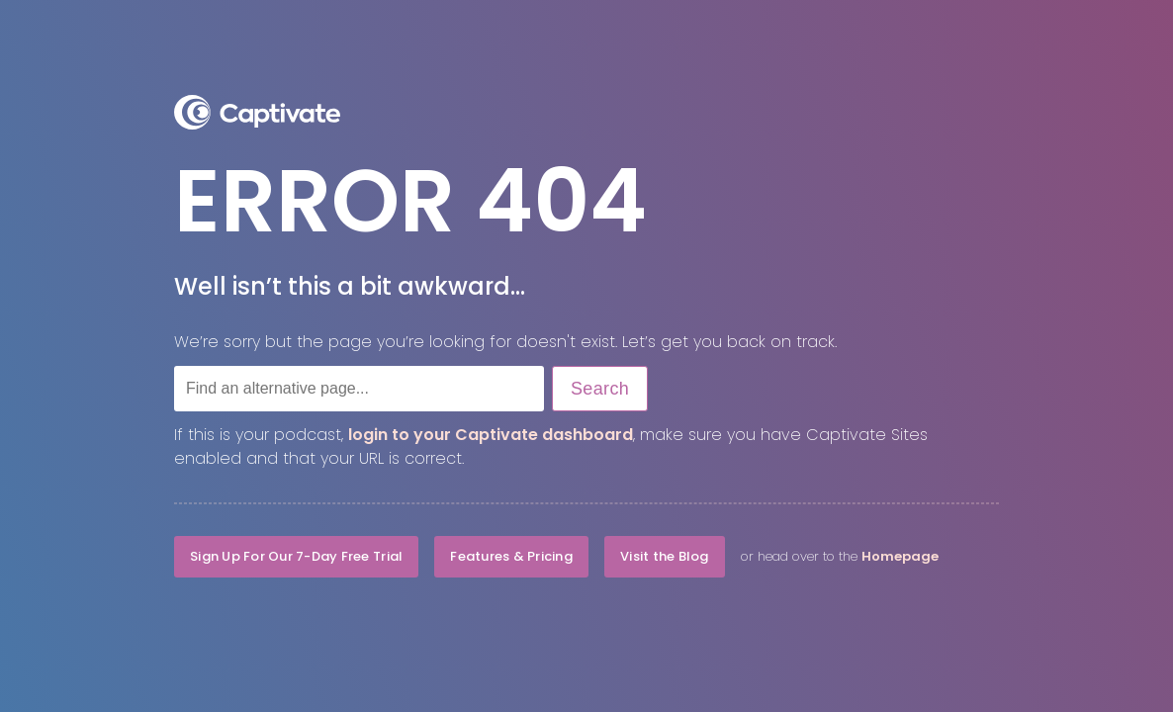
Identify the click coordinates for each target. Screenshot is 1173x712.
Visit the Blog (664, 556)
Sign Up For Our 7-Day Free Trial (296, 556)
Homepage (900, 556)
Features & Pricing (511, 556)
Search (600, 389)
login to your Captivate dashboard (490, 434)
